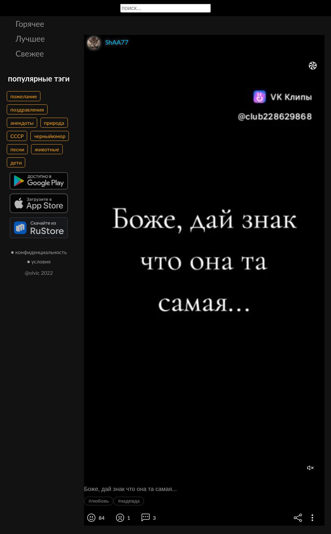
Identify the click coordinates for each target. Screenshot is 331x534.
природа (54, 123)
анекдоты (22, 123)
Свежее (30, 53)
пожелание (23, 96)
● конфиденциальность (39, 252)
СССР (17, 136)
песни (17, 149)
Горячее (30, 23)
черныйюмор (49, 136)
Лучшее (30, 38)
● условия (39, 261)
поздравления (27, 109)
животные (47, 149)
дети (16, 162)
